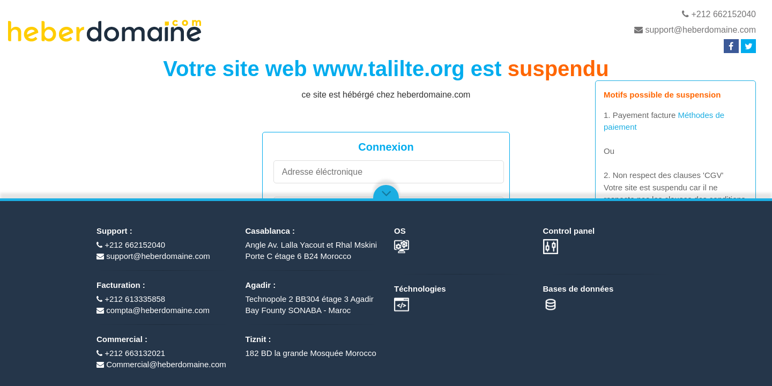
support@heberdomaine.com (695, 29)
